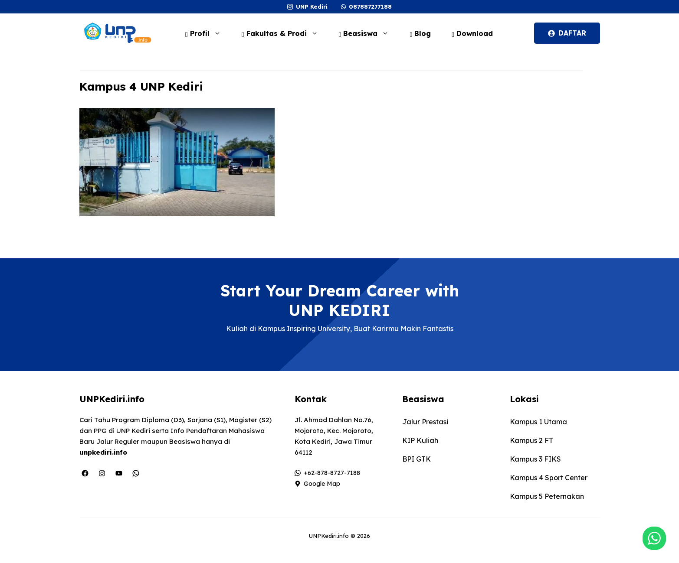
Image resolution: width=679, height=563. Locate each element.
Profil (207, 33)
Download (472, 33)
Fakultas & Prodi (284, 33)
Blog (420, 33)
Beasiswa (368, 33)
